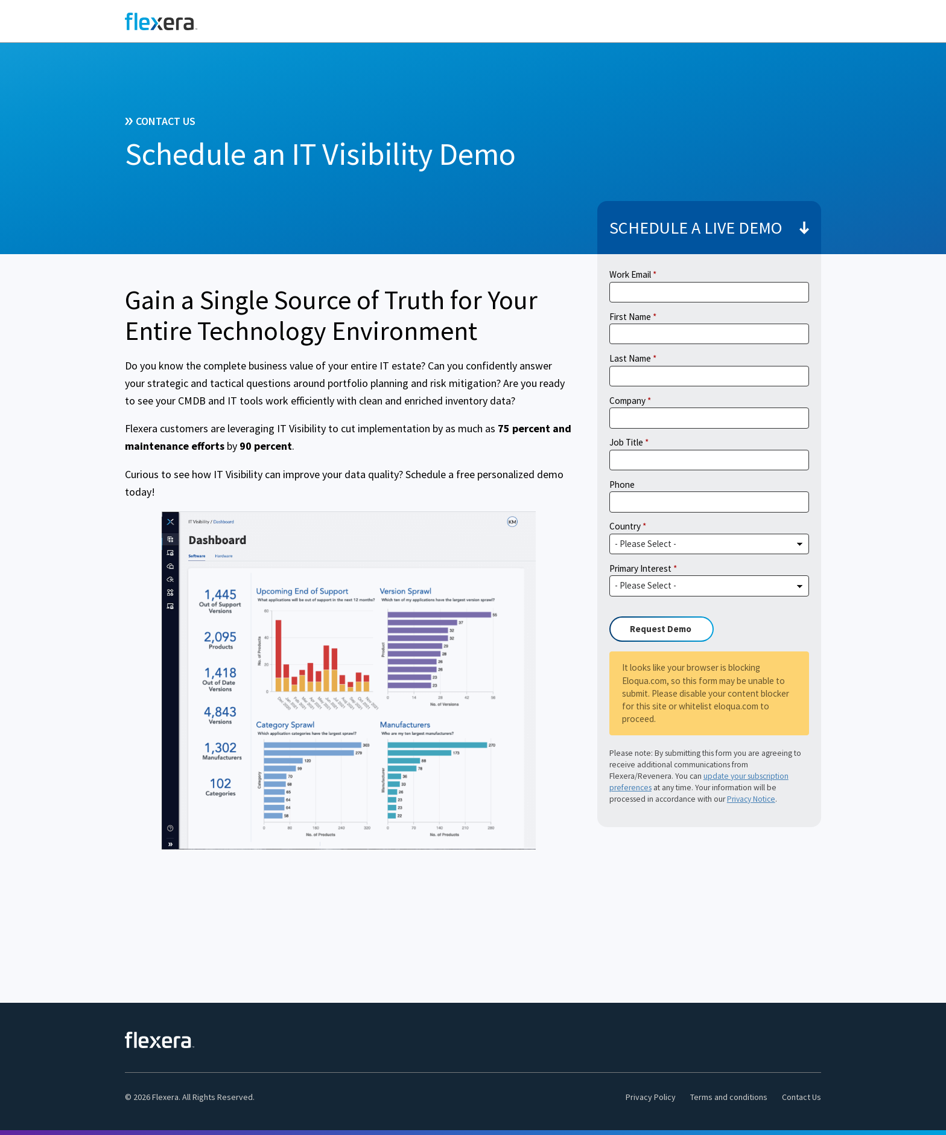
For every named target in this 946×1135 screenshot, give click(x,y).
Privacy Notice (751, 799)
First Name (630, 316)
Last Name (630, 358)
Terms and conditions (728, 1097)
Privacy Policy (651, 1097)
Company (627, 400)
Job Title (626, 442)
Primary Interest (640, 568)
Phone (622, 484)
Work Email (630, 274)
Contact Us (801, 1097)
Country (625, 526)
